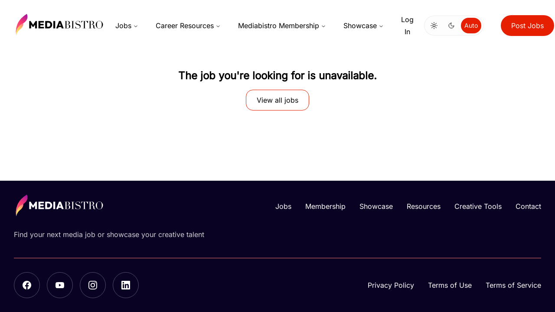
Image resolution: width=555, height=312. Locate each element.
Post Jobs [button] (527, 25)
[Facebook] (27, 285)
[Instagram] (93, 285)
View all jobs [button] (277, 100)
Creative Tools (478, 206)
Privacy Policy (391, 285)
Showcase (363, 25)
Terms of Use (450, 285)
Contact (528, 206)
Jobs (126, 25)
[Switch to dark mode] (451, 25)
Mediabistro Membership (282, 25)
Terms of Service (513, 285)
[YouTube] (60, 285)
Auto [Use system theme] (471, 25)
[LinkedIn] (126, 285)
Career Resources (188, 25)
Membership (325, 206)
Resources (424, 206)
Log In (407, 25)
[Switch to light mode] (434, 25)
